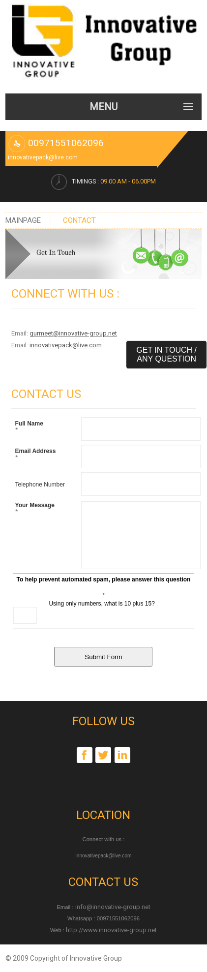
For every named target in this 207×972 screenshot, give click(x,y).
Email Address (35, 455)
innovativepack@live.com (66, 345)
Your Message (35, 509)
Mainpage (23, 220)
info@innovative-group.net (112, 907)
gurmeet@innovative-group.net (73, 333)
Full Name (29, 427)
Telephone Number (40, 484)
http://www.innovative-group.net (110, 930)
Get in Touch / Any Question (166, 354)
